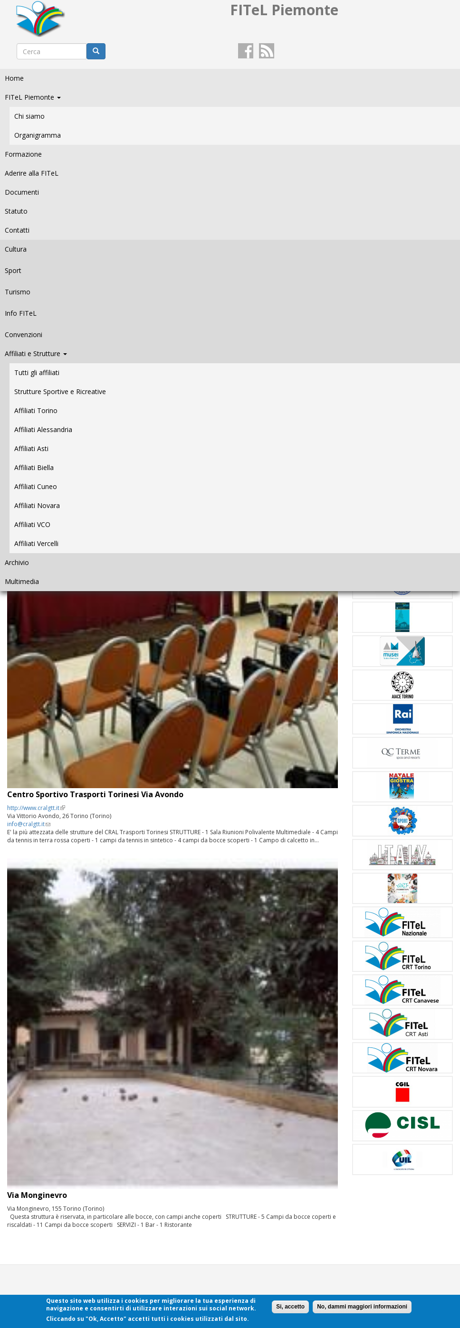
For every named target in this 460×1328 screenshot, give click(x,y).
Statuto (16, 211)
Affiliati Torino (36, 410)
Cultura (16, 249)
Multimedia (22, 581)
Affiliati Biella (34, 467)
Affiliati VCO (32, 524)
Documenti (22, 192)
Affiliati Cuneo (35, 486)
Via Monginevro (37, 1195)
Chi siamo (29, 116)
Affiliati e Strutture (36, 353)
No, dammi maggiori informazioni (362, 1306)
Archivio (17, 562)
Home (14, 78)
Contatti (17, 230)
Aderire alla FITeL (31, 173)
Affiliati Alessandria (43, 429)
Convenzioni (23, 334)
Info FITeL (21, 313)
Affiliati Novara (37, 505)
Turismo (17, 291)
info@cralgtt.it (28, 824)
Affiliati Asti (31, 448)
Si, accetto (290, 1306)
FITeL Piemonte (33, 97)
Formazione (23, 154)
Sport (13, 270)
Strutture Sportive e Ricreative (60, 391)
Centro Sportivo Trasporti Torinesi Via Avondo (95, 794)
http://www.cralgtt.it (36, 808)
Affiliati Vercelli (36, 543)
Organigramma (37, 135)
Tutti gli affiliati (36, 372)
